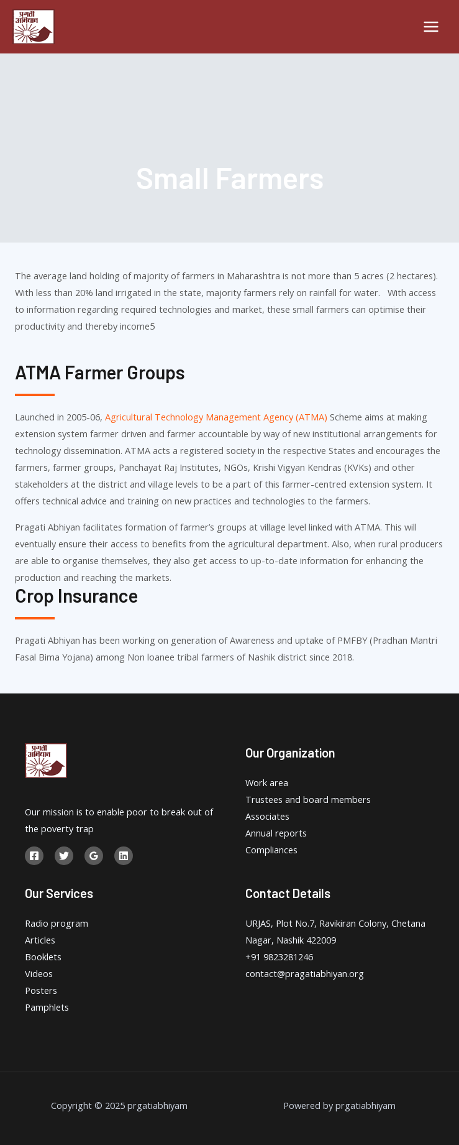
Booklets (43, 956)
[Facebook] (34, 855)
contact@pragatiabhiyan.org (304, 973)
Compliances (271, 849)
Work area (266, 782)
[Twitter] (64, 855)
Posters (41, 990)
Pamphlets (47, 1007)
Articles (40, 940)
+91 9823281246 (279, 956)
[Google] (93, 855)
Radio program (56, 923)
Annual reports (276, 833)
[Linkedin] (123, 855)
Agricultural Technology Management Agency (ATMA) (216, 416)
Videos (39, 973)
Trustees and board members (308, 799)
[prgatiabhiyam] (33, 26)
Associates (267, 816)
